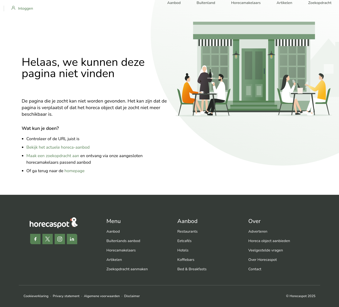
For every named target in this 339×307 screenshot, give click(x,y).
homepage (75, 171)
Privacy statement (66, 296)
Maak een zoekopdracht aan (52, 156)
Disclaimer (132, 296)
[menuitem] (138, 231)
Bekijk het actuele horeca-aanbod (58, 147)
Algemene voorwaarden (102, 296)
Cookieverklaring (36, 296)
